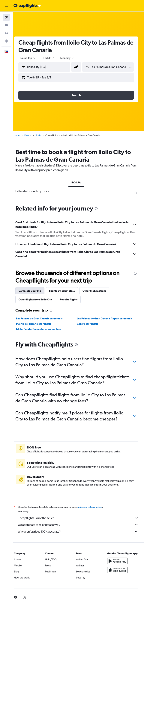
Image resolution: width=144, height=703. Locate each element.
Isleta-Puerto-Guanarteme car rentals (43, 329)
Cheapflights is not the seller (80, 518)
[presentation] (135, 193)
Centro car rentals (89, 323)
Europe (32, 135)
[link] (20, 597)
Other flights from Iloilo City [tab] (40, 299)
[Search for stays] (6, 25)
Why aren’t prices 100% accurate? (80, 531)
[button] (6, 6)
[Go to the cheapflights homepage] (27, 6)
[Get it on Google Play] (118, 564)
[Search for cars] (6, 33)
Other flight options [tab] (99, 290)
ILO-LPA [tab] (78, 182)
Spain (43, 135)
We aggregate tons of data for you (80, 524)
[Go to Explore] (6, 41)
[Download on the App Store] (118, 573)
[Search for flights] (6, 17)
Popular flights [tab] (73, 299)
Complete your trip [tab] (34, 290)
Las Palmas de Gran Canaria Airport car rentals (107, 318)
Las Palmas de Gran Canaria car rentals (44, 318)
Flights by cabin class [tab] (66, 290)
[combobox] (72, 58)
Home (22, 135)
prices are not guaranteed (95, 507)
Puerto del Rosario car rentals (38, 323)
